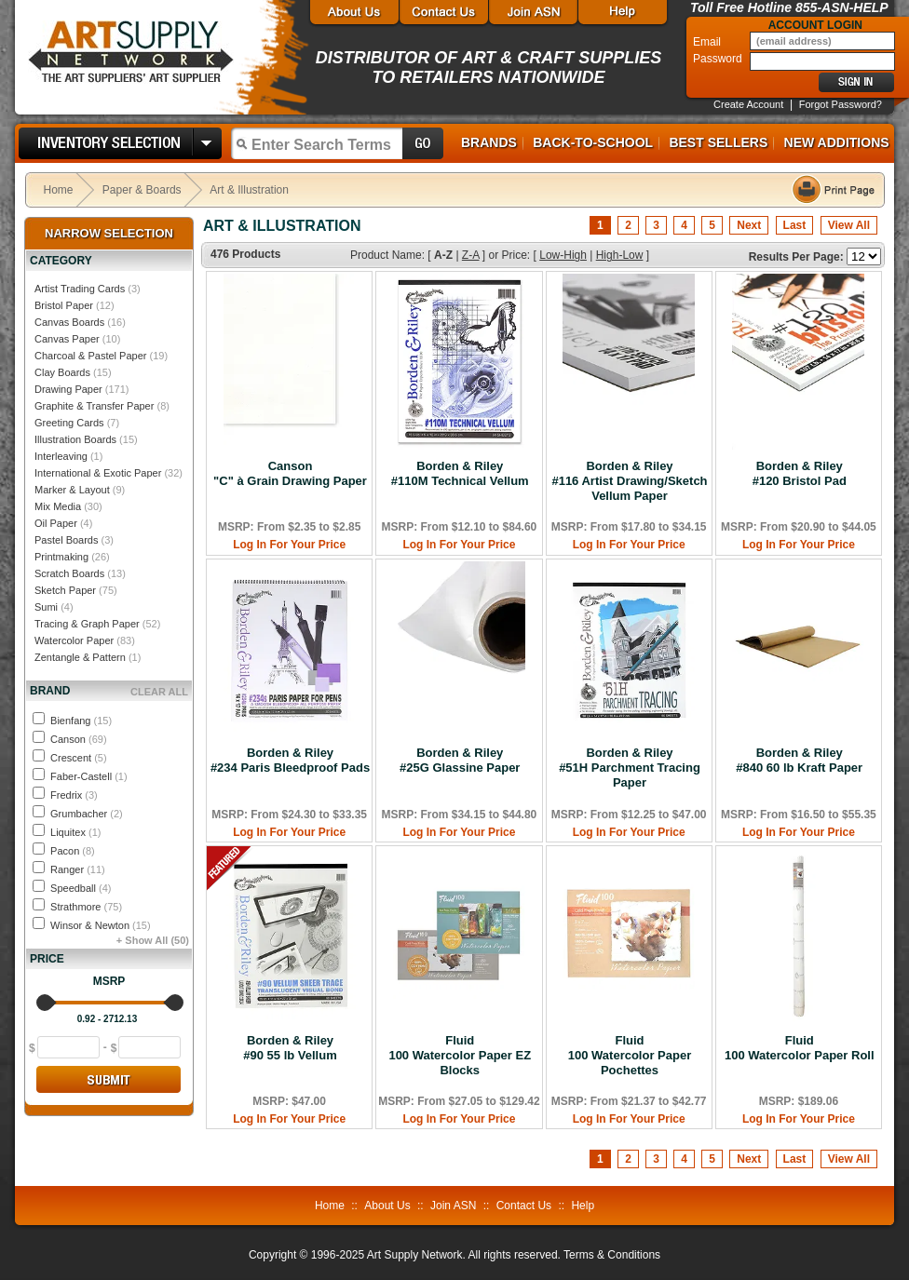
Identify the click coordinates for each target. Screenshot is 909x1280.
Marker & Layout (72, 489)
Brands (489, 142)
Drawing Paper (68, 389)
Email (708, 41)
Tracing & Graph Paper (87, 623)
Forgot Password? (840, 104)
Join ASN (453, 1205)
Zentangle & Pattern (80, 657)
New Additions (836, 142)
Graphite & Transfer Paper (94, 405)
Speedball (80, 888)
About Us (387, 1205)
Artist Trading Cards (79, 288)
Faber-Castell (89, 776)
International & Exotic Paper (97, 472)
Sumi (46, 607)
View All (849, 225)
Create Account (748, 104)
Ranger (77, 869)
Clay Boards (62, 372)
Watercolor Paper (74, 640)
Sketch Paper (65, 590)
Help (582, 1205)
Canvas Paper (67, 338)
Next (749, 225)
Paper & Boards (142, 189)
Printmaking (61, 556)
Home (59, 189)
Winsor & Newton (100, 925)
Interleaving (61, 456)
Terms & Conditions (611, 1254)
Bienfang (81, 720)
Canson (78, 739)
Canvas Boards (69, 322)
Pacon (72, 850)
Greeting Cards (69, 422)
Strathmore (86, 906)
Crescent (78, 757)
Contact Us (523, 1205)
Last (795, 225)
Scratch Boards (69, 573)
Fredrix (74, 795)
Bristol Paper (63, 305)
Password (719, 58)
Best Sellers (718, 142)
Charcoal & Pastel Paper (90, 355)
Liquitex (75, 832)
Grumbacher (86, 813)
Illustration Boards (75, 439)
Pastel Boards (66, 540)
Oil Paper (55, 523)
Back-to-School (593, 142)
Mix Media (57, 506)
